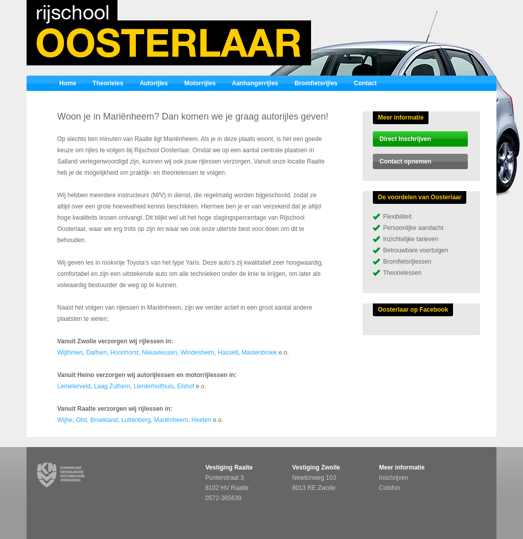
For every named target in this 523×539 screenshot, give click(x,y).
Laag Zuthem (112, 386)
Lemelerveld (73, 386)
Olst (81, 420)
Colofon (389, 487)
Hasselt (228, 352)
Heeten (201, 420)
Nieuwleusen (159, 352)
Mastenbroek (259, 352)
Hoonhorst (124, 352)
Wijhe (65, 420)
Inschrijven (393, 477)
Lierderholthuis (153, 386)
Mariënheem (171, 420)
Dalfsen (96, 352)
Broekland (104, 420)
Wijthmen (70, 352)
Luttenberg (135, 420)
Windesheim (197, 352)
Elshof (185, 386)
